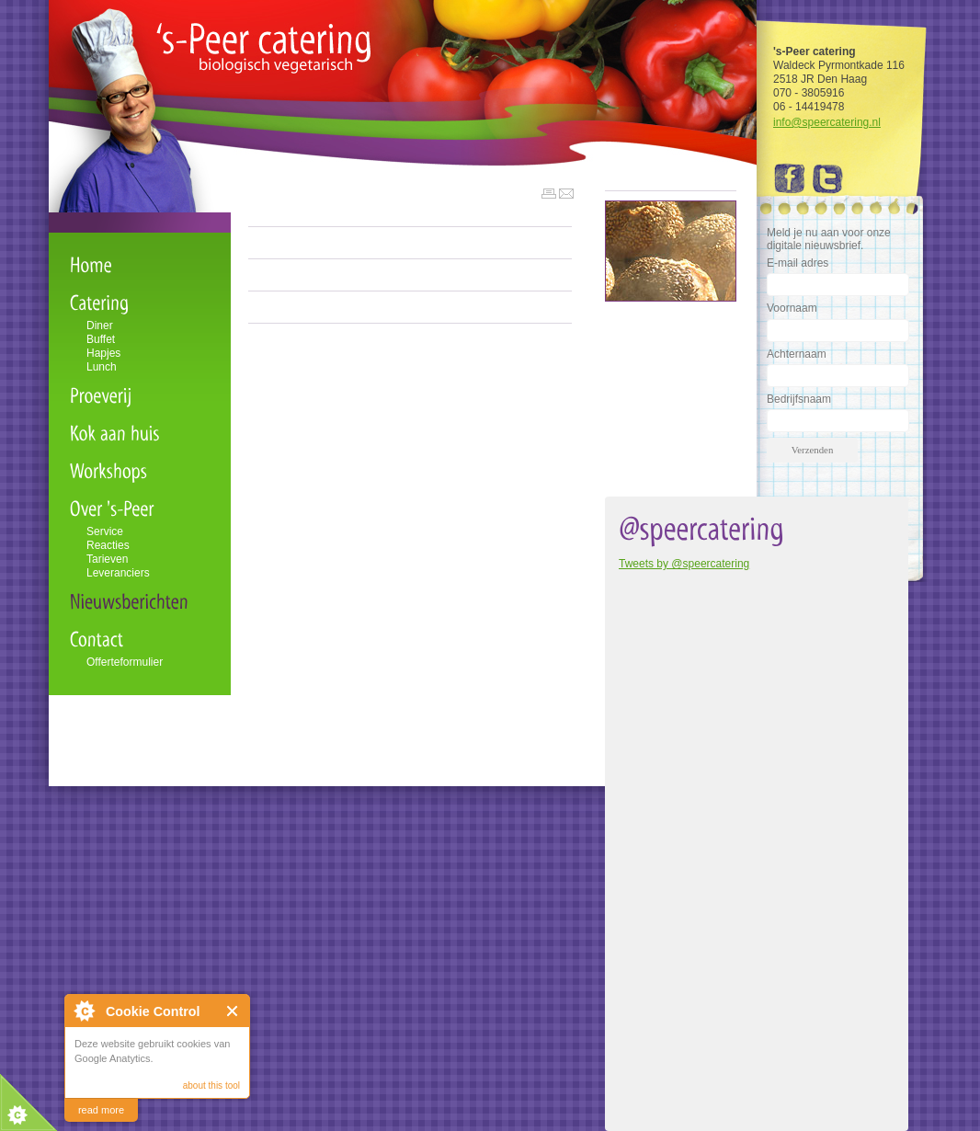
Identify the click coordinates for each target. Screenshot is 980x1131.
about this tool (211, 1085)
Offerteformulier (124, 662)
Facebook (791, 179)
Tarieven (107, 559)
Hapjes (103, 353)
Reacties (108, 545)
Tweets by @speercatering (684, 563)
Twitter (828, 179)
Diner (99, 325)
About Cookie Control (83, 1010)
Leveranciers (118, 572)
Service (104, 531)
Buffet (100, 339)
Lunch (101, 366)
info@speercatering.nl (827, 122)
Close (233, 1011)
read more (101, 1109)
